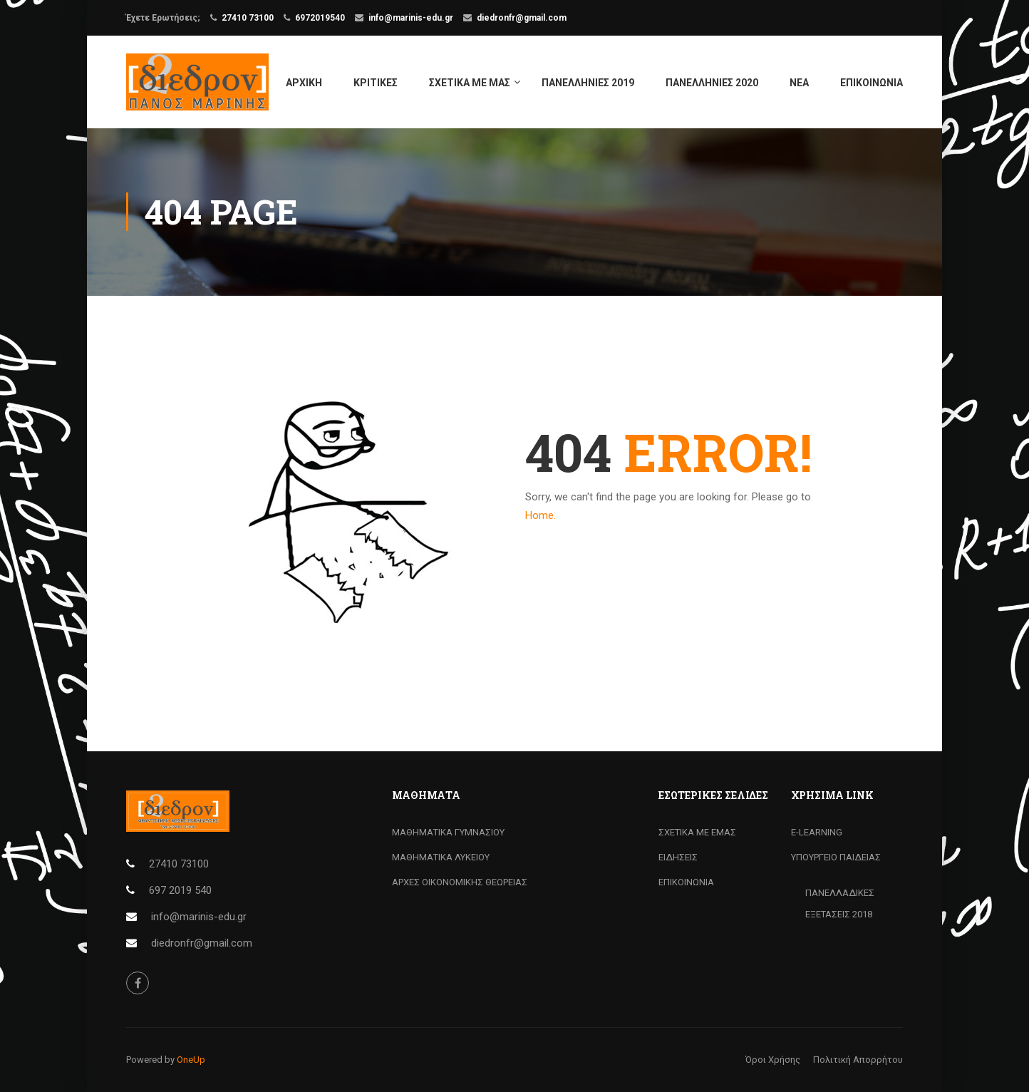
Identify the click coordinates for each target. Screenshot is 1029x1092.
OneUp (191, 1059)
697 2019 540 (180, 890)
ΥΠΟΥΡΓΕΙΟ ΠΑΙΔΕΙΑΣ (836, 857)
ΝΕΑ (799, 82)
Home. (540, 515)
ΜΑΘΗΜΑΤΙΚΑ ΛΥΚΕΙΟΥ (441, 857)
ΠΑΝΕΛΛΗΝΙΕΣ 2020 (712, 82)
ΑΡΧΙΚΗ (304, 82)
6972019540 (320, 18)
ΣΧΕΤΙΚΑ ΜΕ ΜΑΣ (469, 82)
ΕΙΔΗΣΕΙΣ (678, 857)
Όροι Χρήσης (772, 1059)
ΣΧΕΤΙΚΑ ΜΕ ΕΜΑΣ (697, 832)
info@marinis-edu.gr (410, 18)
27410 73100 (248, 18)
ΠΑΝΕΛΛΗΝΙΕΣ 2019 (588, 82)
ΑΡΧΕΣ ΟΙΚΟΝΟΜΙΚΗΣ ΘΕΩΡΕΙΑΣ (459, 882)
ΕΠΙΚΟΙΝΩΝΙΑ (871, 82)
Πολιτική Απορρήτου (858, 1059)
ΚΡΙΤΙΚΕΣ (375, 82)
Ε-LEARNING (816, 832)
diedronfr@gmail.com (522, 18)
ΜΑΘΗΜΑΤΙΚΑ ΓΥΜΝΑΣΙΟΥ (448, 832)
